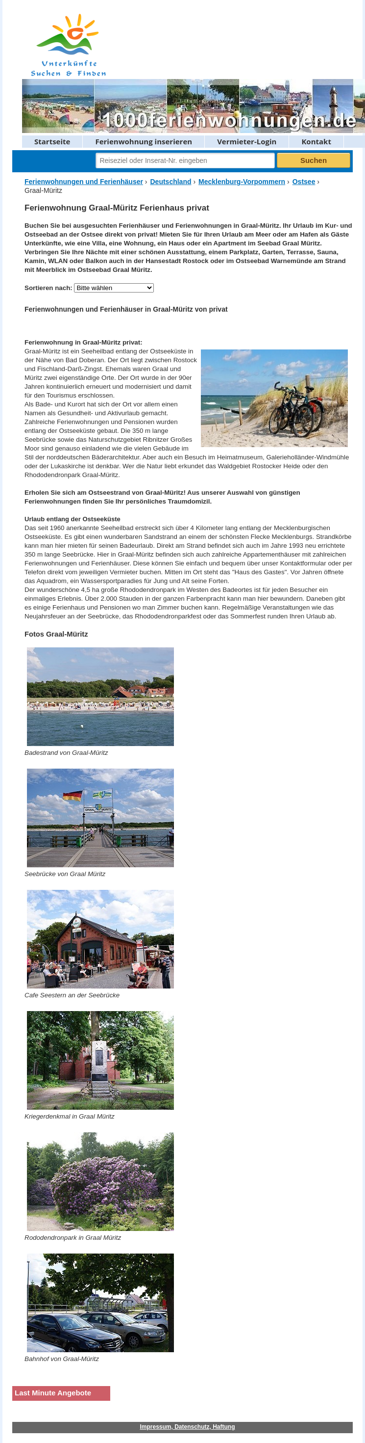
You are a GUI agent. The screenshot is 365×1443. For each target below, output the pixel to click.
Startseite (52, 141)
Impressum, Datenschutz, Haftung (187, 1426)
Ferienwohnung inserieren (143, 141)
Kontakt (316, 141)
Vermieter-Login (246, 141)
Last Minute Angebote (53, 1393)
